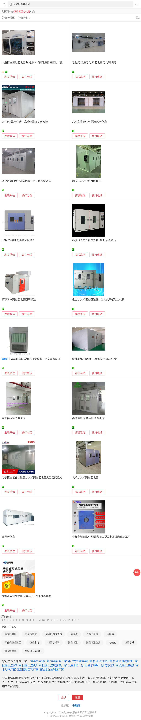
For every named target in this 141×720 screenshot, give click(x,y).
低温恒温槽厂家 (128, 665)
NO (44, 620)
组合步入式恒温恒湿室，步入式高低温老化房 (98, 299)
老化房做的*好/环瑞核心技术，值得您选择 (26, 181)
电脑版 (76, 705)
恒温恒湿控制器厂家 (51, 669)
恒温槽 (74, 634)
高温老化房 (8, 536)
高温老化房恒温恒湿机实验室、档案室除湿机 (34, 358)
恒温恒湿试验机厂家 (125, 661)
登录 (63, 697)
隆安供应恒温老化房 (13, 418)
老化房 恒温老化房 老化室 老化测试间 (94, 62)
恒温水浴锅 (53, 642)
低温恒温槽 (92, 634)
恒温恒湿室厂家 (102, 661)
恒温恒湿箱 (31, 634)
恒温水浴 (34, 642)
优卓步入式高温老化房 (85, 477)
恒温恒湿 (73, 642)
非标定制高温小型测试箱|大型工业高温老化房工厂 (101, 536)
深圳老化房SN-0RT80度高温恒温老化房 (95, 358)
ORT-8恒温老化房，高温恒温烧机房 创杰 (25, 121)
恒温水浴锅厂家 (94, 665)
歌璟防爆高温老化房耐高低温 (19, 299)
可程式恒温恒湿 (13, 642)
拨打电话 (27, 76)
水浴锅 (110, 634)
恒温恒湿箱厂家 (40, 661)
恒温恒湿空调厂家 (28, 669)
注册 (77, 697)
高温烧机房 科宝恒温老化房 (88, 418)
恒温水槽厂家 (75, 665)
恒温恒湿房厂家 (11, 665)
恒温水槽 (129, 642)
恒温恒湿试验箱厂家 (54, 665)
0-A (3, 620)
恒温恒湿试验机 (33, 651)
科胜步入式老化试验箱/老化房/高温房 (94, 240)
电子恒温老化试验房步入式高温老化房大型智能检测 (32, 477)
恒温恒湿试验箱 (53, 634)
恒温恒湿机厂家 (31, 665)
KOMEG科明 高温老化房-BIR (18, 240)
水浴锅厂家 (9, 669)
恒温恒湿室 (10, 651)
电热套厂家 (111, 665)
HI (26, 620)
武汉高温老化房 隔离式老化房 (89, 121)
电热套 (112, 642)
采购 (137, 572)
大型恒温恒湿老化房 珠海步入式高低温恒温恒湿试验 (32, 62)
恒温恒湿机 (10, 634)
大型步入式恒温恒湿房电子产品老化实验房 (26, 596)
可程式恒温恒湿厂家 (79, 661)
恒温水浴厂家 (58, 661)
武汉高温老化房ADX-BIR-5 (87, 181)
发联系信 (9, 76)
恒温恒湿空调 (93, 642)
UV (64, 620)
